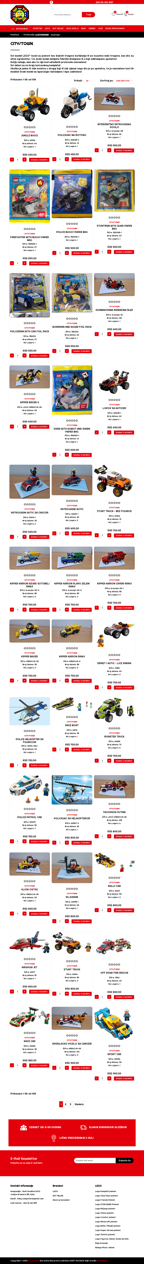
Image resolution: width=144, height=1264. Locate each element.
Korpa (129, 14)
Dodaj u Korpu (39, 159)
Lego (47, 28)
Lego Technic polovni (105, 1234)
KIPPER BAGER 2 (29, 402)
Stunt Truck (72, 969)
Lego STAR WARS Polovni (107, 1204)
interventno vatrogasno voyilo (114, 126)
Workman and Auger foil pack (72, 326)
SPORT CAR (114, 1054)
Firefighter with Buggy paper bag (29, 239)
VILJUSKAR (72, 897)
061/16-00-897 (104, 2)
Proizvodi (28, 34)
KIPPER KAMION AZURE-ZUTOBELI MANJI (29, 585)
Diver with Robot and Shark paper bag (72, 430)
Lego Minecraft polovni (106, 1221)
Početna (37, 28)
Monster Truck (114, 736)
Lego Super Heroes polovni (108, 1230)
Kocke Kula (33, 1260)
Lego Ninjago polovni (105, 1208)
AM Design (102, 1260)
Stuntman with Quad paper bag (114, 227)
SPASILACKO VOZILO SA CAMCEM (72, 1043)
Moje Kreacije (101, 1243)
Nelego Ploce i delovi (104, 1247)
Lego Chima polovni (104, 1213)
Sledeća (79, 1104)
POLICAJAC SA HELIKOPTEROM (72, 818)
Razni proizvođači (114, 28)
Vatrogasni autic (71, 509)
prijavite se (125, 1160)
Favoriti (117, 14)
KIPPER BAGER (29, 656)
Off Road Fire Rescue (114, 972)
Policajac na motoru (72, 135)
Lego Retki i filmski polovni (107, 1226)
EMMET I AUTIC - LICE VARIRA (114, 663)
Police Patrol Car (29, 817)
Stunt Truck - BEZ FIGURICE (114, 511)
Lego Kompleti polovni (105, 1191)
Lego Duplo (72, 28)
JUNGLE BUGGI (29, 135)
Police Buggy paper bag (72, 232)
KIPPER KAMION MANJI (72, 656)
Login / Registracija (107, 7)
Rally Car (114, 886)
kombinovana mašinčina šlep (114, 310)
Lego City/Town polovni (106, 1196)
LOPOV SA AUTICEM (114, 408)
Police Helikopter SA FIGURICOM (29, 741)
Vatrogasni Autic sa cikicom (29, 512)
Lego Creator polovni (105, 1217)
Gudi (100, 28)
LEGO (55, 1191)
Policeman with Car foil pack (29, 331)
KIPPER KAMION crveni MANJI (114, 583)
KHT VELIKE (58, 28)
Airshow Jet (29, 967)
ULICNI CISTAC (29, 889)
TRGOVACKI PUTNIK (114, 812)
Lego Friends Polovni (105, 1200)
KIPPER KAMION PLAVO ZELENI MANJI (72, 585)
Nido (83, 28)
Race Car (29, 1041)
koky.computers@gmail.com (30, 1198)
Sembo (92, 28)
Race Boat (72, 725)
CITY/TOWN (29, 132)
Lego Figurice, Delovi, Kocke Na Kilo (112, 1239)
